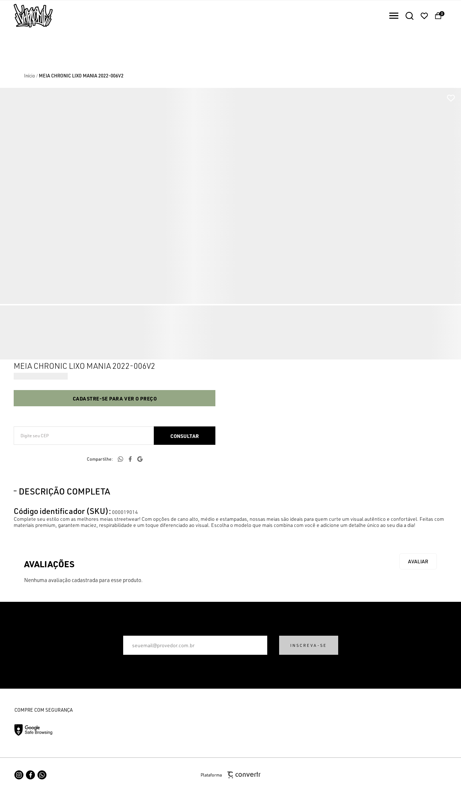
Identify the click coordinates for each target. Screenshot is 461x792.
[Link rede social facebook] (30, 774)
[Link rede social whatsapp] (41, 774)
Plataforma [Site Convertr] (230, 774)
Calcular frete (184, 435)
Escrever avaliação (418, 561)
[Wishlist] (424, 16)
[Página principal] (26, 15)
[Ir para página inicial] (29, 76)
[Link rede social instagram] (18, 774)
